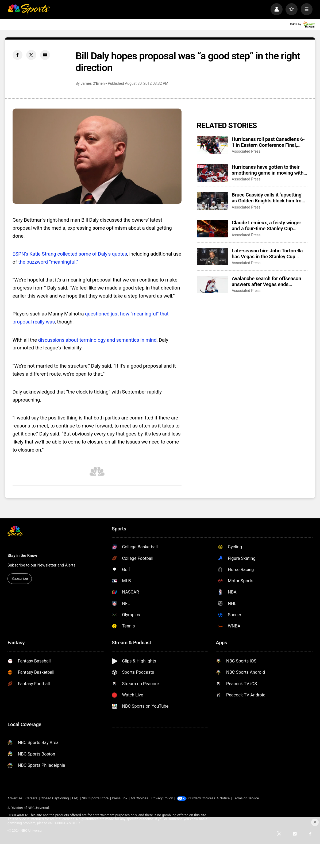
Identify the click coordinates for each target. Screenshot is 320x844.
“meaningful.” (63, 262)
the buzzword (33, 262)
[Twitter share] (31, 55)
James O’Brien (92, 83)
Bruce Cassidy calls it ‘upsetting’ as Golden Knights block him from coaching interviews (269, 198)
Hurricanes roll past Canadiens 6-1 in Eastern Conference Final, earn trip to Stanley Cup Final (268, 142)
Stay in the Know (22, 555)
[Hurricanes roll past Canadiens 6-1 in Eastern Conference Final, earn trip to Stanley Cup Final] (212, 145)
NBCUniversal (38, 808)
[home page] (28, 9)
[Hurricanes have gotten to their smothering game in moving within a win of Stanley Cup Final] (212, 173)
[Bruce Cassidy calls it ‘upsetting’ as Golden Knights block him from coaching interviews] (212, 201)
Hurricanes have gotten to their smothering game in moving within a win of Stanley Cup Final (269, 170)
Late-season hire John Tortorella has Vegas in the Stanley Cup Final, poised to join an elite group (268, 254)
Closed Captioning (55, 798)
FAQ (75, 798)
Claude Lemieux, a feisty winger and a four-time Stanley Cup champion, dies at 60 (266, 226)
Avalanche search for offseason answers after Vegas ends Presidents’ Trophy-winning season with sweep (266, 281)
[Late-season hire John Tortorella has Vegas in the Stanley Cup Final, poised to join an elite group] (212, 256)
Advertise (14, 798)
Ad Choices (139, 798)
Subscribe (19, 578)
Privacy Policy (162, 798)
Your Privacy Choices (203, 798)
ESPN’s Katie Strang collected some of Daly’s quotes (70, 254)
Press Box (119, 798)
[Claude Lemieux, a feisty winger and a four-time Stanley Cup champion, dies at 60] (212, 228)
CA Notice (228, 798)
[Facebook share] (17, 55)
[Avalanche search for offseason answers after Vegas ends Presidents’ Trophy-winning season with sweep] (212, 284)
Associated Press (246, 151)
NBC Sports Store (95, 798)
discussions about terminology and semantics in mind (97, 340)
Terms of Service (252, 798)
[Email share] (45, 55)
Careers (31, 798)
